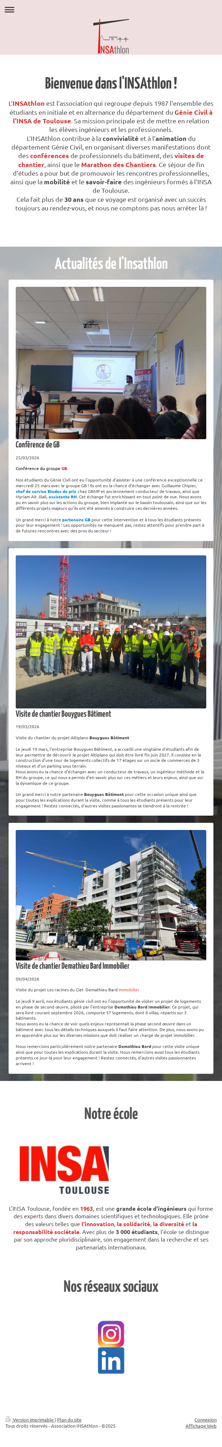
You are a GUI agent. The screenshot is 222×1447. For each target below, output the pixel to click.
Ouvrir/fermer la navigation (111, 9)
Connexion (205, 1420)
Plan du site (69, 1420)
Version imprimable (30, 1420)
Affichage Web (201, 1426)
